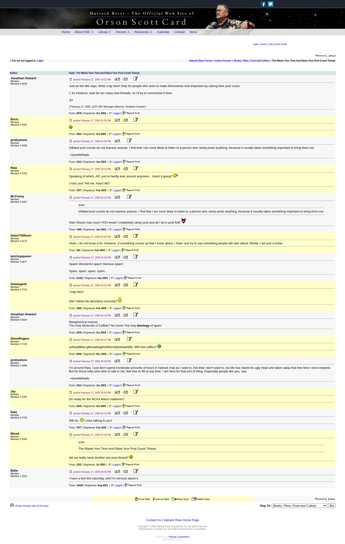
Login (40, 60)
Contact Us (153, 520)
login (255, 44)
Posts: (75, 113)
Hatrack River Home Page (181, 520)
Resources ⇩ (143, 32)
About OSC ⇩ (84, 32)
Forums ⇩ (123, 32)
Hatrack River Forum (200, 60)
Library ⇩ (104, 32)
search (263, 44)
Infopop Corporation (179, 537)
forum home (281, 44)
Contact (179, 32)
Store (193, 32)
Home (66, 32)
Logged (117, 113)
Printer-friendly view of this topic (29, 506)
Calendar (163, 32)
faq (270, 44)
